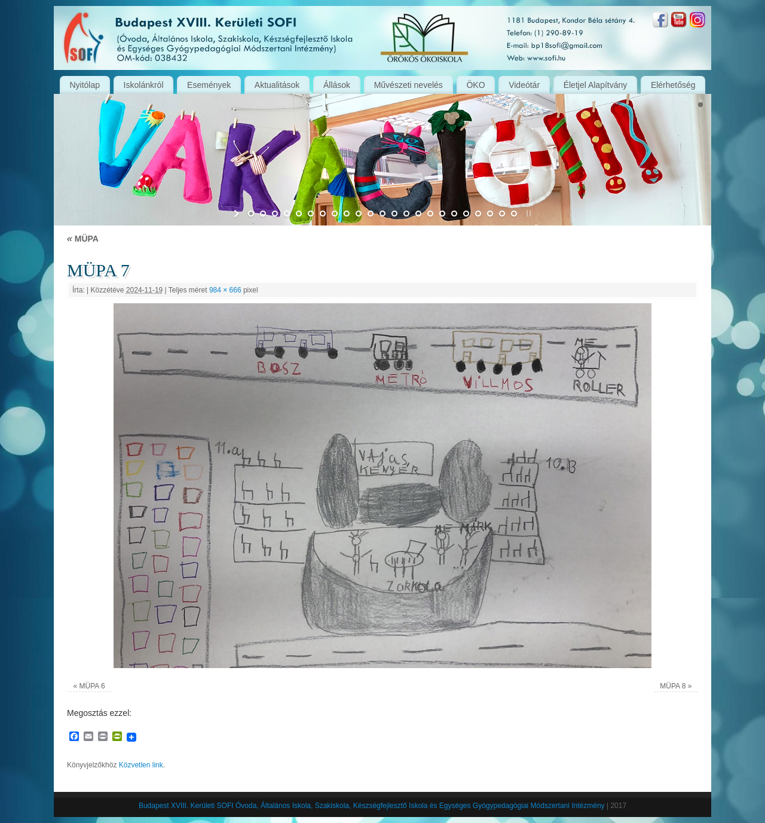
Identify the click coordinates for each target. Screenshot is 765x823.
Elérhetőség (673, 85)
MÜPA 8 (673, 686)
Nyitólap (84, 85)
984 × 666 (225, 290)
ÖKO (475, 85)
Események (209, 85)
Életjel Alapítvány (596, 85)
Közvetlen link (141, 765)
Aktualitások (277, 85)
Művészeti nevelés (408, 85)
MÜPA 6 (92, 686)
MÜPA (83, 238)
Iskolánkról (144, 85)
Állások (336, 85)
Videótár (524, 85)
